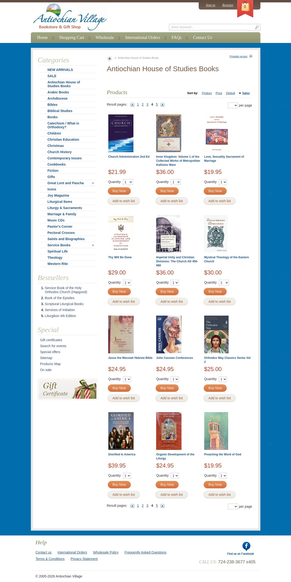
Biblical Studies (60, 111)
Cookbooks (57, 164)
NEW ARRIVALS (60, 70)
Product (207, 93)
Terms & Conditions (50, 559)
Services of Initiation (60, 310)
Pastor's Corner (60, 226)
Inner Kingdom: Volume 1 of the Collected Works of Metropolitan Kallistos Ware (178, 161)
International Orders (142, 37)
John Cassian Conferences (174, 358)
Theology (55, 257)
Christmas (52, 146)
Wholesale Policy (106, 552)
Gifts (51, 177)
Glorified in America (122, 454)
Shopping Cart (71, 37)
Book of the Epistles (60, 298)
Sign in (210, 5)
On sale (46, 370)
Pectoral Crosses (61, 233)
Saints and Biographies (66, 239)
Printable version (238, 56)
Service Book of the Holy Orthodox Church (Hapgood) (66, 290)
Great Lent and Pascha (66, 183)
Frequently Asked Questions (145, 552)
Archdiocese (58, 98)
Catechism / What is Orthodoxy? (63, 125)
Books (53, 117)
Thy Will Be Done (120, 257)
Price (219, 93)
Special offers (50, 352)
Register (228, 5)
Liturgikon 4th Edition (60, 316)
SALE (52, 76)
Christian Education (63, 139)
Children (54, 133)
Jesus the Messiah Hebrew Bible (130, 358)
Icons (52, 189)
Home (42, 37)
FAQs (176, 37)
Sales (246, 93)
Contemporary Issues (65, 158)
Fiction (53, 170)
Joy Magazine (58, 195)
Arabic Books (58, 92)
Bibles (53, 105)
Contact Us (202, 37)
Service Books (59, 245)
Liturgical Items (60, 202)
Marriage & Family (62, 214)
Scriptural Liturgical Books (64, 304)
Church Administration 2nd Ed (129, 156)
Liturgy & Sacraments (65, 208)
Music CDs (56, 220)
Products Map (50, 364)
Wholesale (105, 37)
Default (230, 93)
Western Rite (58, 264)
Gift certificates (51, 340)
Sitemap (46, 358)
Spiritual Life (58, 251)
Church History (60, 152)
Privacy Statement (84, 559)
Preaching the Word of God (222, 454)
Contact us (44, 552)
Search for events (53, 346)
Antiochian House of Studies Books (64, 84)
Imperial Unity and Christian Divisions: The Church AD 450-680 (177, 261)
